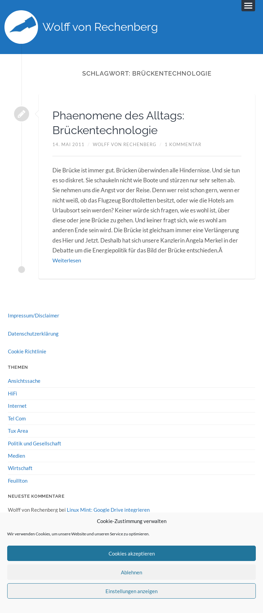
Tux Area (18, 431)
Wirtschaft (20, 468)
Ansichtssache (24, 381)
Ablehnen (131, 572)
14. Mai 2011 (68, 145)
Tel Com (17, 418)
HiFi (12, 394)
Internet (17, 406)
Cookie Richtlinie (27, 352)
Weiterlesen (67, 260)
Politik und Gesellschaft (34, 443)
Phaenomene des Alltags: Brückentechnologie (124, 123)
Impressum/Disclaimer (33, 316)
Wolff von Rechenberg (105, 28)
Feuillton (17, 481)
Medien (16, 456)
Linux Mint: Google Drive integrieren (108, 510)
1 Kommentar (183, 145)
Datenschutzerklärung (33, 334)
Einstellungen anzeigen (131, 591)
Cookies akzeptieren (132, 553)
